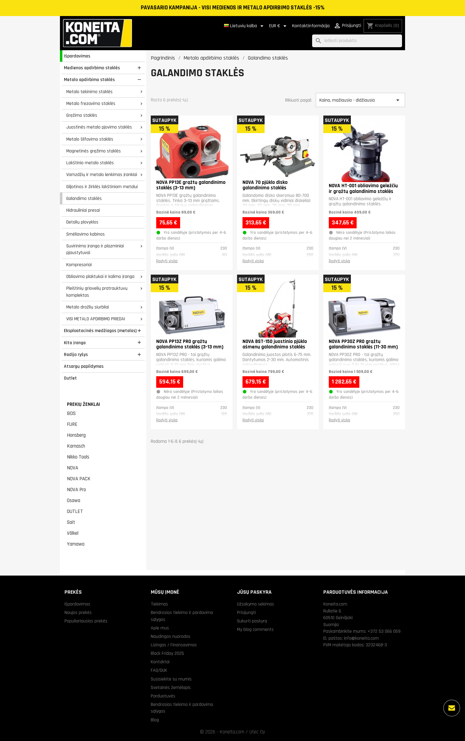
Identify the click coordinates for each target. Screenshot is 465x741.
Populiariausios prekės (85, 621)
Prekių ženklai (83, 404)
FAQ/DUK (159, 670)
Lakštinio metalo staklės (90, 163)
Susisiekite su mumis (171, 679)
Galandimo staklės (84, 198)
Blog (155, 720)
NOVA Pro (76, 489)
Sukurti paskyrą (252, 621)
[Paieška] (357, 40)
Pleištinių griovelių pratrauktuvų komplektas (96, 291)
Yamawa (75, 544)
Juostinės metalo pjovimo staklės (99, 127)
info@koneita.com (361, 638)
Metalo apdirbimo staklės (89, 80)
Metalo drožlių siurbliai (87, 307)
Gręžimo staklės (81, 115)
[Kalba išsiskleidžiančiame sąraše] (244, 26)
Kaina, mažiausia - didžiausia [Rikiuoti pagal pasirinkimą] (360, 100)
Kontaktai (160, 662)
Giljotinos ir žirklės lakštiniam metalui (102, 187)
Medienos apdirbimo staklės (92, 68)
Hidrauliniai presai (83, 210)
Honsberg (76, 435)
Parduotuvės (163, 696)
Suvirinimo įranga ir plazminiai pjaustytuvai (95, 249)
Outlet (70, 378)
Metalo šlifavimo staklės (89, 139)
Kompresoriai (79, 265)
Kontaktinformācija (311, 26)
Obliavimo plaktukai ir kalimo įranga (100, 276)
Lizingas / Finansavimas (174, 645)
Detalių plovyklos (82, 222)
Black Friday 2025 (167, 653)
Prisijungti (246, 612)
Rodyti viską (166, 261)
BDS (71, 413)
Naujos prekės (78, 612)
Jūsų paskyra (254, 592)
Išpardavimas (77, 56)
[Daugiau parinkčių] (451, 708)
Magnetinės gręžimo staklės (93, 151)
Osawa (73, 500)
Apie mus (160, 628)
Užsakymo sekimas (255, 604)
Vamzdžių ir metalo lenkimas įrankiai (101, 174)
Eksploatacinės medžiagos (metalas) (100, 331)
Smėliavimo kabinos (85, 234)
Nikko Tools (78, 457)
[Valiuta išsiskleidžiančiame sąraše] (279, 26)
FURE (72, 424)
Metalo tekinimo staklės (89, 92)
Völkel (72, 533)
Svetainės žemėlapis (171, 687)
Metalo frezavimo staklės (90, 103)
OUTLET (75, 511)
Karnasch (76, 446)
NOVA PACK (79, 478)
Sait (71, 522)
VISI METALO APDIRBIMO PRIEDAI (95, 319)
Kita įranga (75, 343)
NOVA (72, 468)
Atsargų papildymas (84, 366)
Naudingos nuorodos (170, 636)
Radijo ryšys (76, 354)
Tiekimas (159, 604)
